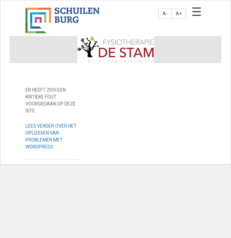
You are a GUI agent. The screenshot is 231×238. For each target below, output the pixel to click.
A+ (179, 13)
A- (165, 13)
